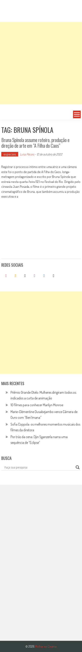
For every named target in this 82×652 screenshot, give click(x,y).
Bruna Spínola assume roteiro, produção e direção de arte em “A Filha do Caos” (35, 142)
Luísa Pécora (27, 154)
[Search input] (39, 467)
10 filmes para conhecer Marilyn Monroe (36, 405)
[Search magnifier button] (78, 467)
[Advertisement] (41, 63)
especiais (9, 154)
